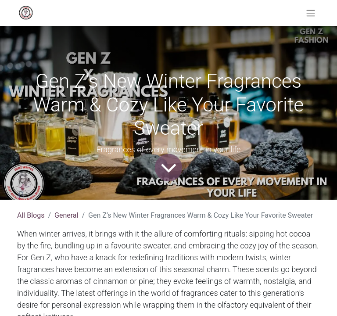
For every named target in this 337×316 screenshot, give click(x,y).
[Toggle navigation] (310, 13)
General (66, 215)
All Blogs (30, 215)
